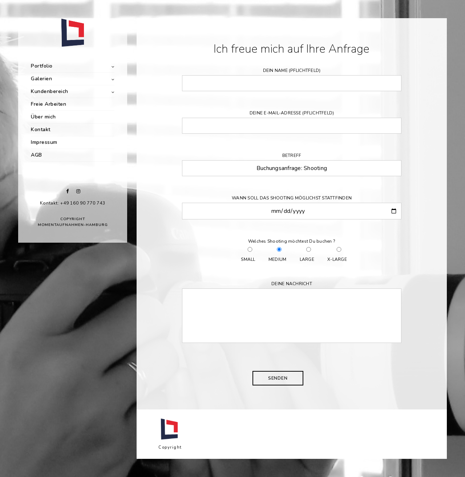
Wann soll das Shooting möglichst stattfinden (291, 207)
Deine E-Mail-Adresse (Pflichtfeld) (291, 122)
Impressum (44, 142)
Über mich (43, 116)
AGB (36, 154)
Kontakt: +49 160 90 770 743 (72, 203)
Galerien (41, 78)
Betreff (291, 164)
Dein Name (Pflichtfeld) (291, 79)
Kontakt (40, 129)
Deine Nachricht (291, 313)
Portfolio (42, 65)
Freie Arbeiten (48, 104)
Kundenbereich (49, 91)
